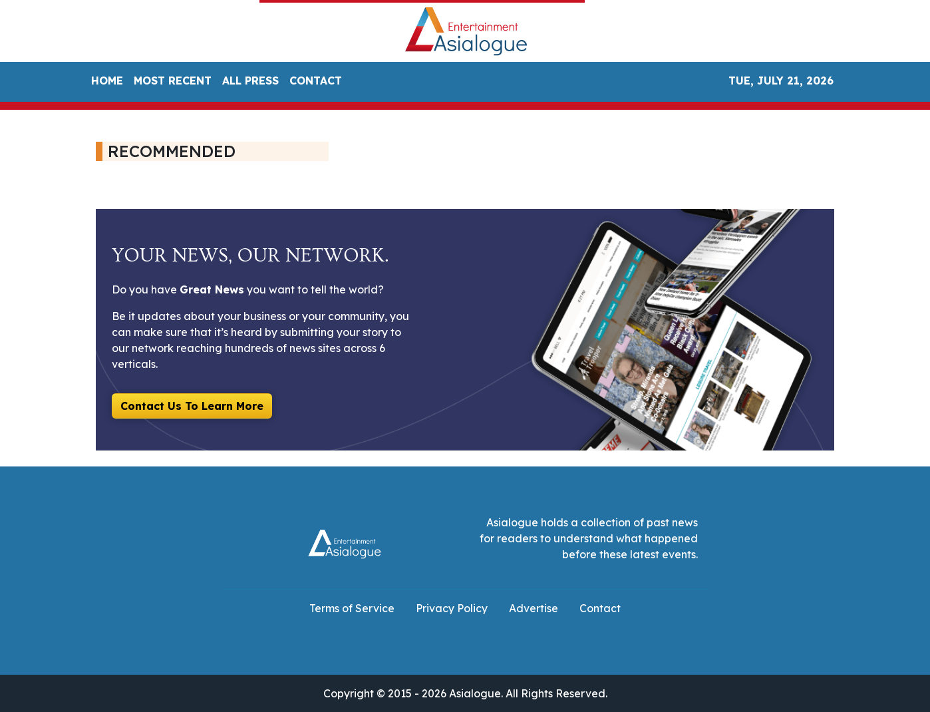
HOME (107, 80)
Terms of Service (351, 608)
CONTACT (315, 80)
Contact (600, 608)
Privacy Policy (452, 608)
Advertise (533, 608)
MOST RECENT (173, 80)
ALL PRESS (250, 80)
